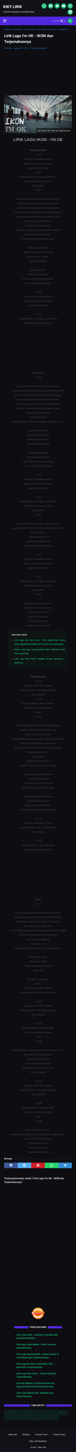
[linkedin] (69, 10)
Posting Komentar (38, 46)
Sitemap (26, 1435)
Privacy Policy (59, 1435)
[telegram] (65, 1163)
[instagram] (69, 3)
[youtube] (62, 3)
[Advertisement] (38, 70)
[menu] (7, 17)
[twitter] (56, 3)
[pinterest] (38, 1163)
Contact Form (41, 1435)
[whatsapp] (43, 3)
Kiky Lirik (13, 4)
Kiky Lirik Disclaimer (38, 1442)
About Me (12, 1435)
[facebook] (49, 3)
